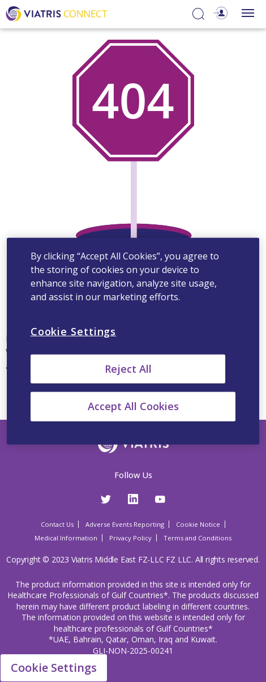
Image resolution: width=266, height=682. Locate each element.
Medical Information (66, 538)
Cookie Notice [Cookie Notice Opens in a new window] (198, 524)
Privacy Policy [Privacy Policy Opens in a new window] (130, 538)
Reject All (128, 369)
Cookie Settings (54, 667)
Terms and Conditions (197, 538)
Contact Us (57, 524)
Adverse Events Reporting (124, 524)
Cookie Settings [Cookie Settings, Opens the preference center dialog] (74, 331)
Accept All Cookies (133, 406)
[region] (133, 341)
